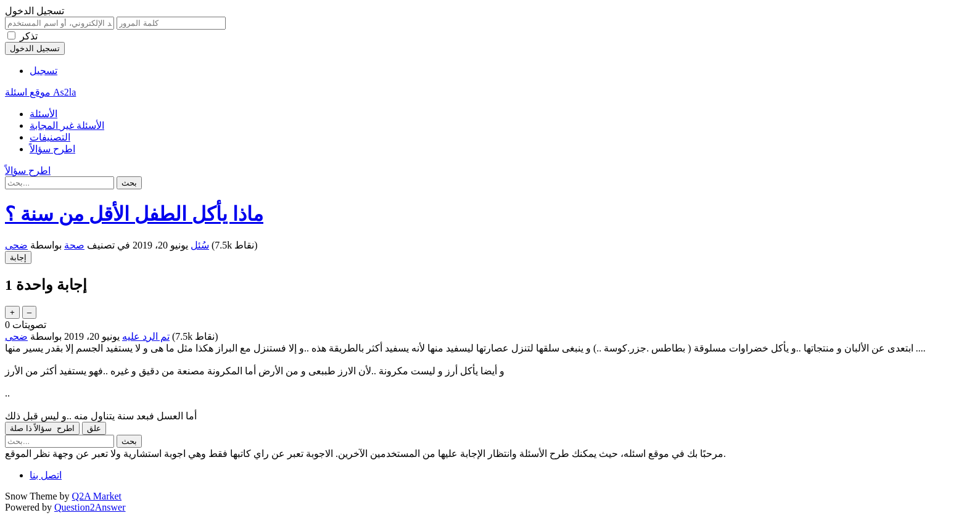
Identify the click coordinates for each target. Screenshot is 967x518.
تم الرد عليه (146, 336)
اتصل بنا (46, 475)
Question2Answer (90, 507)
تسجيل (43, 70)
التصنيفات (50, 137)
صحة (74, 245)
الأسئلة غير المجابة (67, 125)
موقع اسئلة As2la (40, 92)
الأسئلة (43, 114)
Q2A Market (96, 496)
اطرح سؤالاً (52, 149)
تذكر (29, 36)
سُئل (200, 245)
